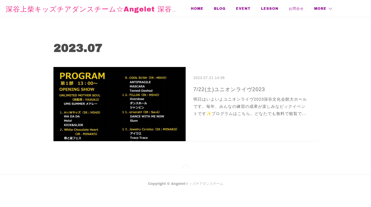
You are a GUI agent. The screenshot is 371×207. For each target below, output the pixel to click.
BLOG (220, 8)
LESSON (269, 8)
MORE (320, 8)
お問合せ (296, 8)
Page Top (185, 167)
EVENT (243, 8)
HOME (197, 8)
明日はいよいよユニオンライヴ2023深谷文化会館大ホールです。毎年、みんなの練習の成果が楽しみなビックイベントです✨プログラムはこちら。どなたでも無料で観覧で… (250, 106)
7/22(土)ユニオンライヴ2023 (229, 89)
